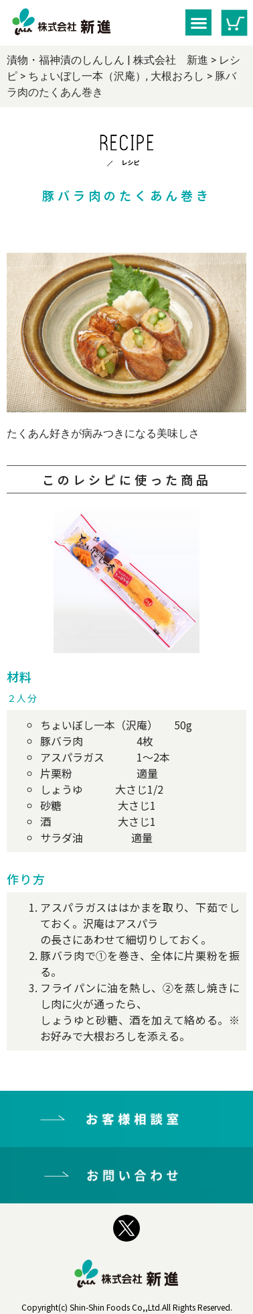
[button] (198, 22)
